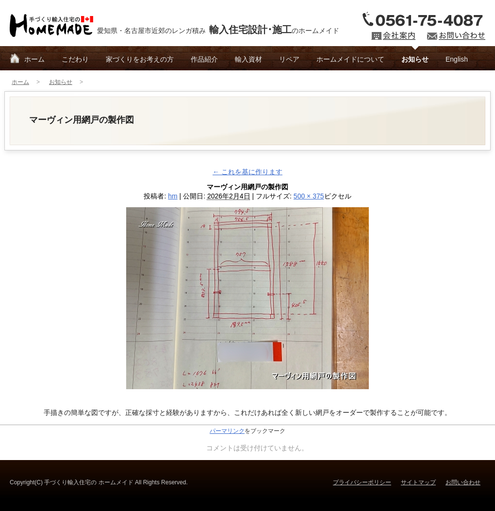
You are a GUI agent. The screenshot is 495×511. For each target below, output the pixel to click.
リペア (289, 59)
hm (172, 196)
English (457, 59)
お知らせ (415, 59)
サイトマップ (418, 482)
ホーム (34, 59)
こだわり (75, 59)
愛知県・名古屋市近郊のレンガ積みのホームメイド (218, 29)
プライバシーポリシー (362, 482)
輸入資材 (248, 59)
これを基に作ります (247, 172)
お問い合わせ (463, 482)
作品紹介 (204, 59)
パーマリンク (227, 431)
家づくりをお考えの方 (140, 59)
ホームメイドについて (350, 59)
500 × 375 (309, 196)
